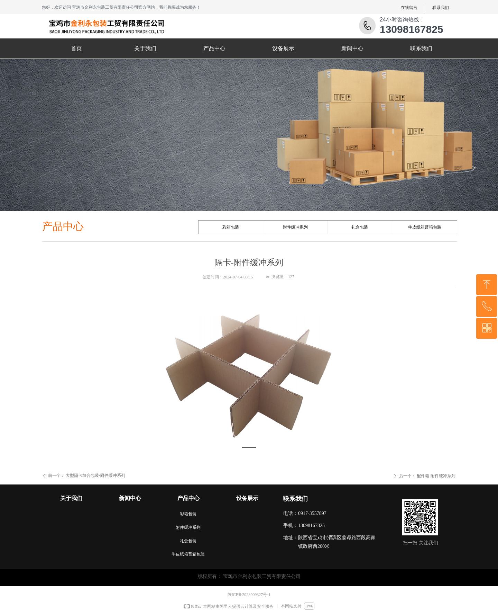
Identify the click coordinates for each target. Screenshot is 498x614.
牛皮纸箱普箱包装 (424, 227)
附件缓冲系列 (295, 227)
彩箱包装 (230, 227)
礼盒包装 (359, 227)
